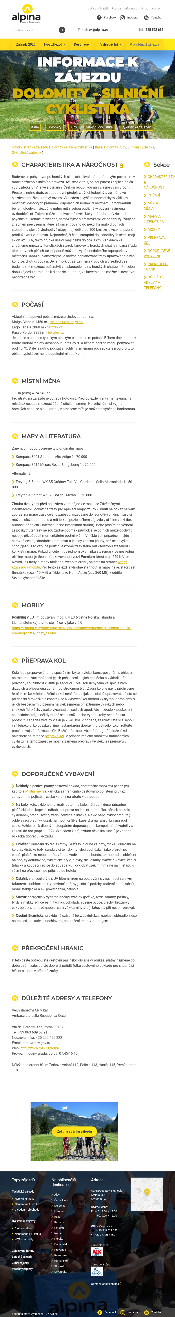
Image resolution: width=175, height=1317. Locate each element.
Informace (130, 8)
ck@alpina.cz (93, 30)
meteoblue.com (62, 322)
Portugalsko (61, 1244)
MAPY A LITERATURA (50, 436)
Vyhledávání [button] (109, 44)
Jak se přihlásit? (98, 8)
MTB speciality (24, 1239)
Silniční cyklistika (141, 147)
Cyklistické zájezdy (136, 127)
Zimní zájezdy (20, 1263)
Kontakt (156, 8)
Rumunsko (61, 1260)
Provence (60, 1249)
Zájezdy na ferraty (23, 1250)
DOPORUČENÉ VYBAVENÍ (57, 774)
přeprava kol (54, 736)
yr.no (79, 322)
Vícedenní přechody (27, 1209)
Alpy (122, 147)
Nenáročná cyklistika (28, 1233)
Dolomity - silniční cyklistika (87, 101)
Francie (59, 1211)
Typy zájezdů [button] (53, 44)
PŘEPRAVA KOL (43, 660)
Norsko (58, 1238)
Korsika (59, 1227)
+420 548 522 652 (104, 1230)
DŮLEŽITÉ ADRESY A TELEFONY (154, 282)
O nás (144, 8)
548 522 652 (151, 30)
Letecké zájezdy (22, 1256)
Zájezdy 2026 (25, 44)
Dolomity (111, 147)
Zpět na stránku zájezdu (74, 1132)
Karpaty (59, 1222)
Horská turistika (25, 1198)
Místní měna (35, 791)
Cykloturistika (23, 1228)
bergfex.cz (55, 327)
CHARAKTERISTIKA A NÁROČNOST (69, 164)
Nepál (58, 1233)
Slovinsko (60, 1266)
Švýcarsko (60, 1271)
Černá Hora (61, 1200)
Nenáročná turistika (27, 1204)
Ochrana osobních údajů (106, 1284)
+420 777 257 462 (103, 1234)
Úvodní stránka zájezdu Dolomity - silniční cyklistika (52, 147)
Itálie (98, 147)
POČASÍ (154, 195)
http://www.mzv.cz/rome (39, 1048)
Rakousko (60, 1255)
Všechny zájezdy (22, 1269)
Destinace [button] (81, 44)
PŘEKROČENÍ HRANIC (52, 948)
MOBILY (154, 230)
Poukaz (116, 8)
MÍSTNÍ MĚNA (40, 381)
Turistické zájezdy (23, 1191)
